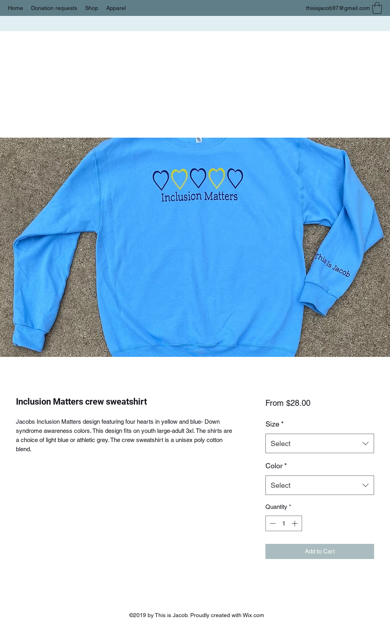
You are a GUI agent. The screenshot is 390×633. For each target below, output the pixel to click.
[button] (377, 8)
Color (276, 466)
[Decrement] (272, 523)
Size (274, 424)
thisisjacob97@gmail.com (338, 8)
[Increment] (295, 523)
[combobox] (319, 444)
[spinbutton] (283, 523)
